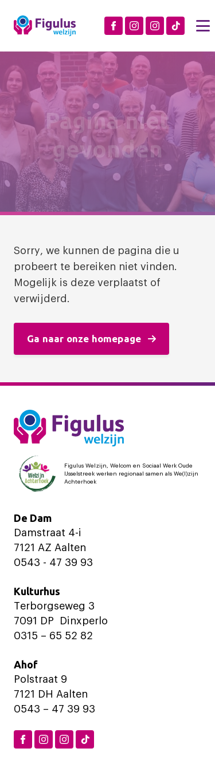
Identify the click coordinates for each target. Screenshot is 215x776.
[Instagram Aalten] (155, 26)
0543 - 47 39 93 (53, 562)
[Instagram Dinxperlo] (134, 26)
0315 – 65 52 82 (53, 636)
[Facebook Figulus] (113, 26)
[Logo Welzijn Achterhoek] (107, 474)
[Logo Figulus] (45, 25)
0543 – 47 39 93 (54, 709)
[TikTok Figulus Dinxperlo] (175, 26)
